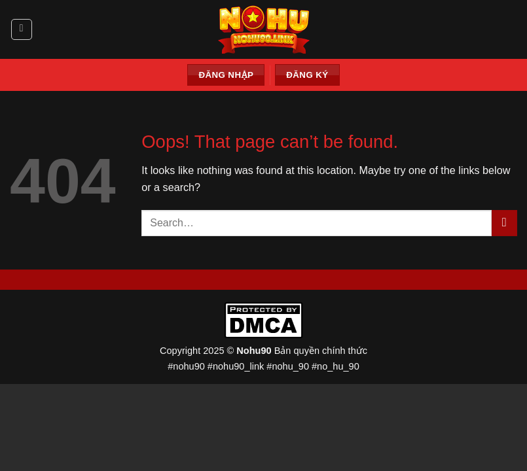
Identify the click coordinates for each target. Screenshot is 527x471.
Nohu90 (253, 350)
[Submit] (504, 223)
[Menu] (21, 29)
